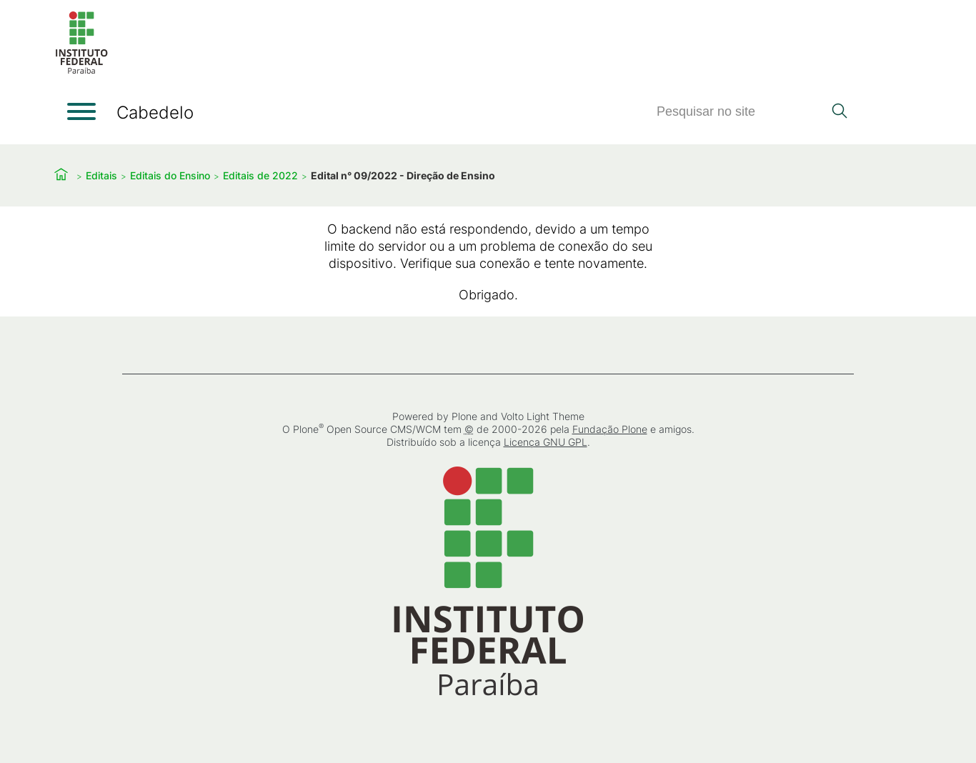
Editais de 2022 (260, 175)
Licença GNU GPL (545, 442)
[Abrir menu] (81, 111)
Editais (101, 175)
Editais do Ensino (170, 175)
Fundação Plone (609, 429)
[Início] (81, 71)
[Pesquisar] (739, 111)
